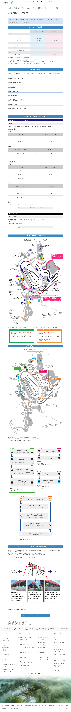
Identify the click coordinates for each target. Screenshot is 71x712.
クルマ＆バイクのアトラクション (26, 644)
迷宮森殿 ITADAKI (23, 639)
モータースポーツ (50, 1)
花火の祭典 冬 (6, 655)
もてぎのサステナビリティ (25, 665)
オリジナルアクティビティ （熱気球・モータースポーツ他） (26, 662)
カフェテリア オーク (58, 661)
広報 (21, 705)
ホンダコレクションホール (8, 669)
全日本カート (42, 647)
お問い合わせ (61, 705)
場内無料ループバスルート (15, 22)
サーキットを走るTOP (44, 650)
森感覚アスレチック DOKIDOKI (25, 637)
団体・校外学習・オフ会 (7, 640)
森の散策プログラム (23, 656)
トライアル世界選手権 (44, 637)
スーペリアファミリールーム (59, 649)
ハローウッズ (5, 661)
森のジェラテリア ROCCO (59, 663)
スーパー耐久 (42, 644)
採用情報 (25, 705)
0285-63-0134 (19, 223)
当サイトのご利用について (52, 705)
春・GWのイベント (6, 647)
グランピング (56, 635)
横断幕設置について (28, 22)
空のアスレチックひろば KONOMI (26, 635)
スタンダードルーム (58, 651)
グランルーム (56, 648)
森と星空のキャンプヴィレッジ (9, 664)
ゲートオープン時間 (14, 19)
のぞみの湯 (56, 653)
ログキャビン (56, 637)
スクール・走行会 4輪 (44, 659)
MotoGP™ (42, 635)
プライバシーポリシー (42, 705)
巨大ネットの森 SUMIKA (24, 640)
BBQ (55, 640)
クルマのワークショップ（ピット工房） (27, 647)
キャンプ (56, 639)
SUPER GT (42, 639)
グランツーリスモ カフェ (58, 666)
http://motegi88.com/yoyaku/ (20, 222)
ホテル (4, 666)
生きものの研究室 (23, 657)
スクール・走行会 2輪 (44, 657)
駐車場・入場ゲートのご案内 (52, 19)
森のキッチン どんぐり (58, 665)
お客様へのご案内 (24, 19)
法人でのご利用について (32, 705)
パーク (4, 663)
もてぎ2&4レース (43, 640)
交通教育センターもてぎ (7, 671)
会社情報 (17, 705)
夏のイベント (5, 649)
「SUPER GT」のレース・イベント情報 (31, 615)
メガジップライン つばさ (24, 651)
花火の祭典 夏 (6, 654)
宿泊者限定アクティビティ (59, 642)
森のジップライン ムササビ (25, 652)
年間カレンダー (6, 645)
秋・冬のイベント (6, 650)
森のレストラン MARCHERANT (59, 654)
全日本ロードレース (43, 642)
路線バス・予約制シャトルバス (37, 19)
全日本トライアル (43, 645)
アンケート (67, 705)
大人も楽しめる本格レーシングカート (27, 645)
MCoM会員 (42, 652)
